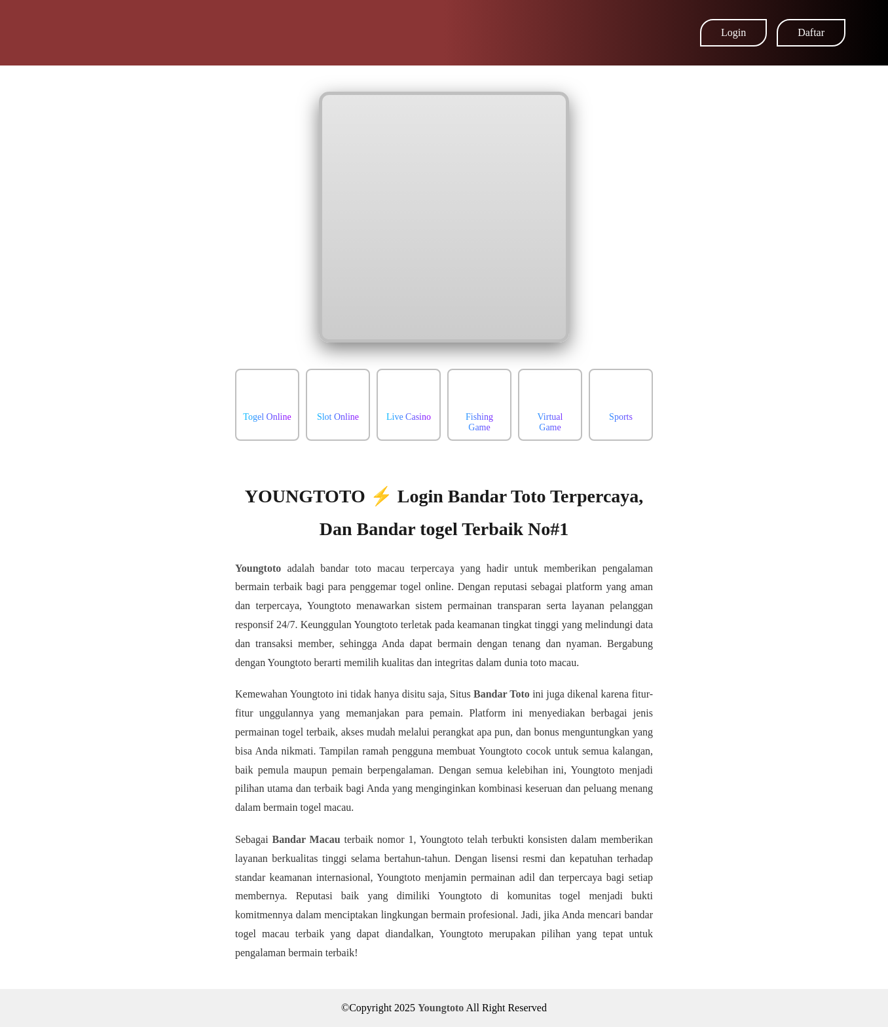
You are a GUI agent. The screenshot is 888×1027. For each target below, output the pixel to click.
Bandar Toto (501, 694)
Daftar (811, 32)
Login (733, 32)
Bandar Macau (306, 839)
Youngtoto (258, 568)
